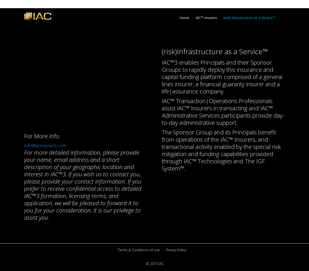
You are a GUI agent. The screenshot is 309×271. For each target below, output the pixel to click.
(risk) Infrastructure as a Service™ (249, 17)
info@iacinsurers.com (45, 145)
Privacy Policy (176, 250)
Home (184, 17)
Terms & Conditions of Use (139, 250)
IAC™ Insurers (206, 17)
